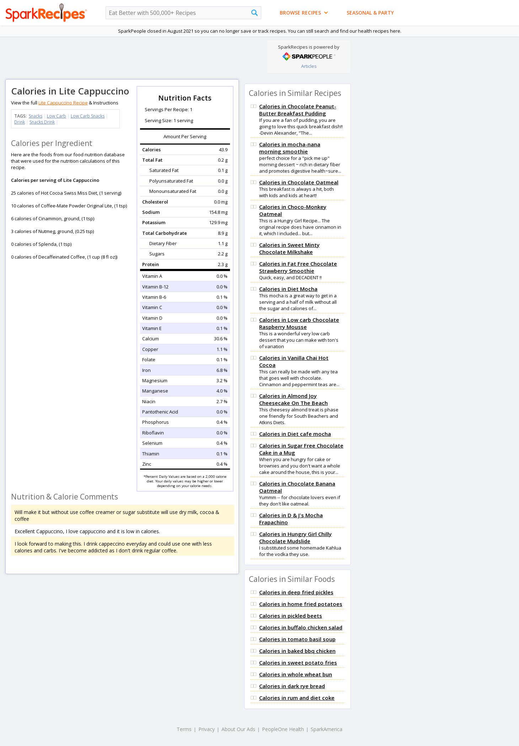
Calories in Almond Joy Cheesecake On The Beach (293, 399)
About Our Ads (238, 729)
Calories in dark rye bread (292, 686)
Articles (309, 66)
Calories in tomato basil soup (297, 639)
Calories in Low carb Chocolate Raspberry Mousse (299, 323)
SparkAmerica (326, 729)
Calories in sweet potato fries (298, 662)
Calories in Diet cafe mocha (295, 433)
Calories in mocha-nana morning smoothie (289, 148)
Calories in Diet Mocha (288, 288)
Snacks (35, 116)
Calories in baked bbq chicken (297, 650)
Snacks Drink (42, 122)
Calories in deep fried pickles (296, 592)
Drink (19, 122)
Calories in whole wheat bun (295, 674)
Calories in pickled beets (290, 615)
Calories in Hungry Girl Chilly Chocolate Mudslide (295, 537)
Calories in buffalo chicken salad (300, 627)
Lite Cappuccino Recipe (63, 102)
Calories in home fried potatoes (300, 603)
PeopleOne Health (283, 729)
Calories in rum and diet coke (297, 697)
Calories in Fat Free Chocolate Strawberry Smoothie (298, 267)
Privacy (206, 729)
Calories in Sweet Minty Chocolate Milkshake (289, 248)
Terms (184, 729)
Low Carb (56, 116)
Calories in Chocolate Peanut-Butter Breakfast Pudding (297, 110)
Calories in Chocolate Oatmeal (298, 182)
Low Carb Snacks (88, 116)
